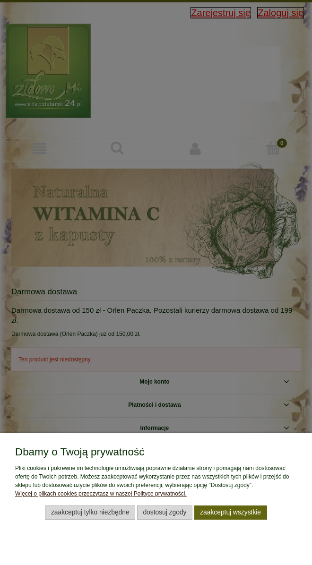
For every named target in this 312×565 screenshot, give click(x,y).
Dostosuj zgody (164, 512)
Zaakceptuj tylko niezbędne (90, 512)
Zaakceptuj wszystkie (230, 512)
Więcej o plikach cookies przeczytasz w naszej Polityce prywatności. (101, 493)
